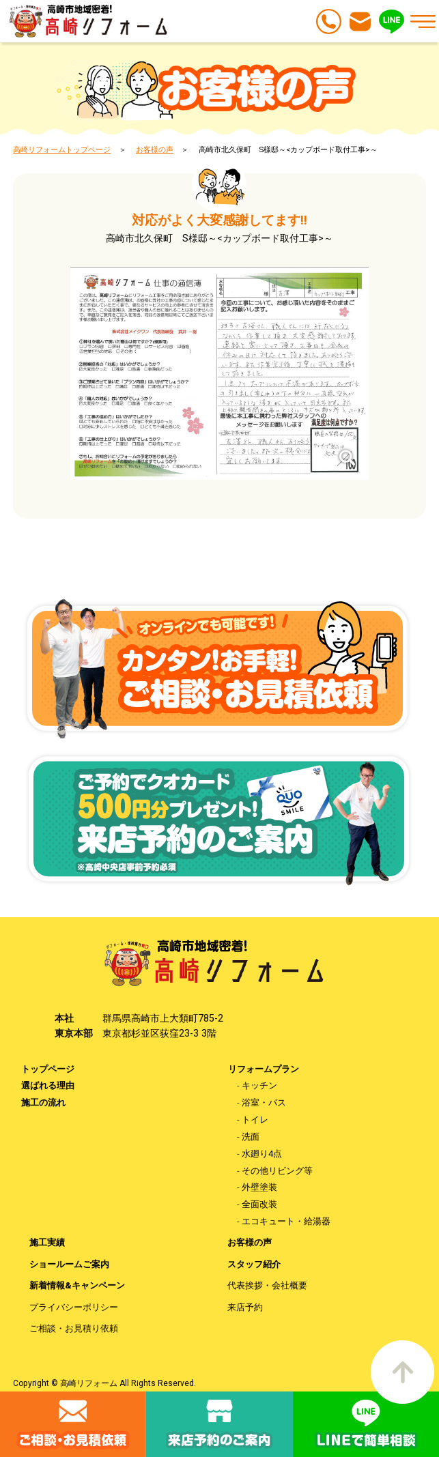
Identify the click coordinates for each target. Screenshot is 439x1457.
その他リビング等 (277, 1171)
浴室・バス (264, 1102)
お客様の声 (154, 149)
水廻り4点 (262, 1154)
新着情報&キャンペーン (77, 1285)
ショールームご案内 (69, 1264)
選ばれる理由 (47, 1085)
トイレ (255, 1119)
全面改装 (259, 1204)
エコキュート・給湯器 (286, 1221)
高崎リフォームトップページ (62, 149)
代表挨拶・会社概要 (267, 1285)
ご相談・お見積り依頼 (73, 1328)
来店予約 (245, 1307)
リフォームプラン (263, 1069)
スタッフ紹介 (254, 1264)
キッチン (259, 1085)
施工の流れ (43, 1102)
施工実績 (47, 1242)
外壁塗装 (259, 1187)
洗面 (250, 1136)
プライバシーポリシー (73, 1307)
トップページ (47, 1069)
